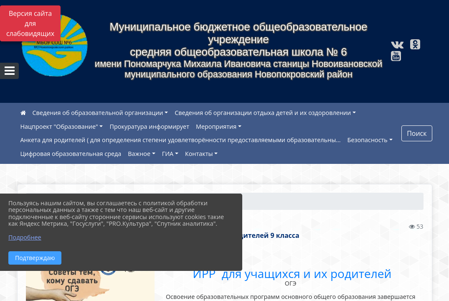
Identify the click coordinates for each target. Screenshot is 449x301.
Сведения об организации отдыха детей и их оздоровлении (263, 113)
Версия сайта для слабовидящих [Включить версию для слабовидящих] (30, 23)
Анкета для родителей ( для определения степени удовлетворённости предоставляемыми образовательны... (180, 140)
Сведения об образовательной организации (98, 113)
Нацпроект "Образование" (59, 126)
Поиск (416, 133)
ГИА (168, 154)
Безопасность (368, 140)
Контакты (199, 154)
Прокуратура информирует (149, 126)
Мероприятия (216, 126)
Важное (139, 154)
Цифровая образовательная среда (71, 154)
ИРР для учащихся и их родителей (290, 273)
